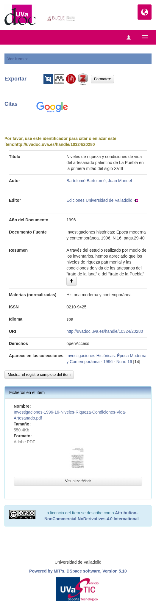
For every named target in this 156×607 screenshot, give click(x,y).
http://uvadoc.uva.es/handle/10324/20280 (54, 144)
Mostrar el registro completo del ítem (39, 374)
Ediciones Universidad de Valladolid (99, 200)
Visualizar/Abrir (78, 481)
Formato (102, 79)
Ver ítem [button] (17, 58)
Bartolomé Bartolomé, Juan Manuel (99, 180)
